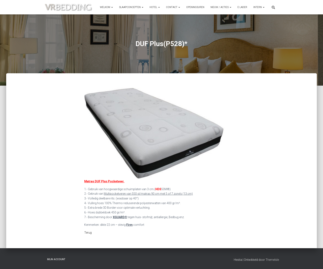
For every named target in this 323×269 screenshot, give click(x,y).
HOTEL (155, 7)
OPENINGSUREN (195, 7)
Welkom (106, 7)
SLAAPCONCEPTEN (131, 7)
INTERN (258, 7)
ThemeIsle (272, 259)
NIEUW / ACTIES (221, 7)
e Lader (242, 7)
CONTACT (173, 7)
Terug (88, 232)
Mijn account (56, 259)
